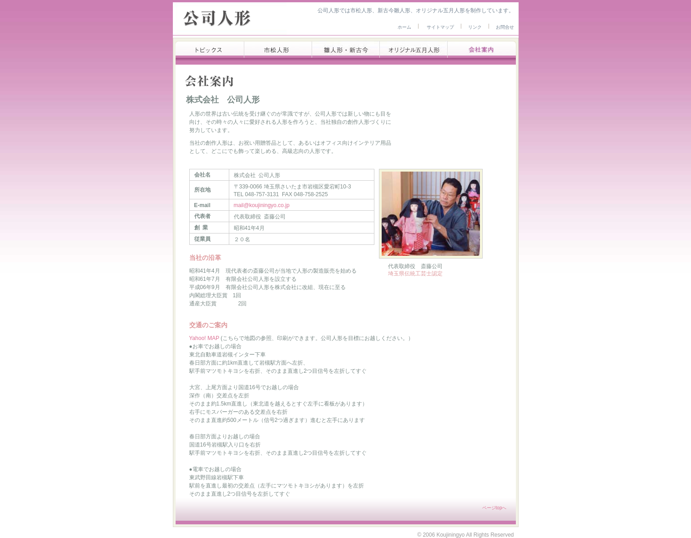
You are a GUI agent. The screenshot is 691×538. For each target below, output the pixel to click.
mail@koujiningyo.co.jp (262, 205)
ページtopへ (494, 507)
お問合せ (505, 27)
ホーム (404, 27)
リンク (475, 27)
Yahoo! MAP (205, 338)
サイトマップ (440, 27)
